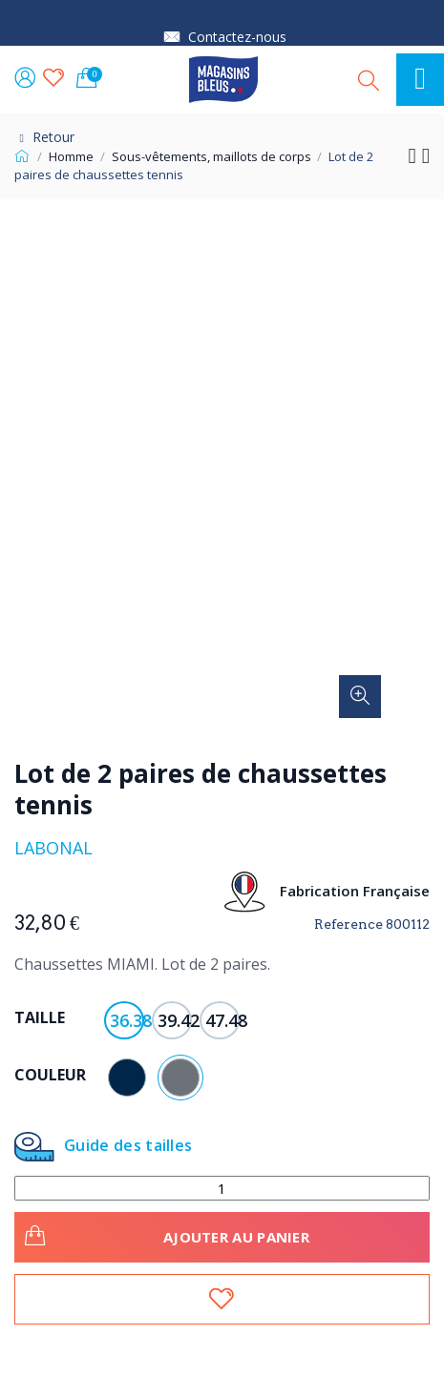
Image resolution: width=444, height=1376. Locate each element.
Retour (44, 137)
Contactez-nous (237, 37)
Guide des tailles (103, 1146)
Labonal (53, 847)
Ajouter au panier (164, 1234)
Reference (348, 924)
